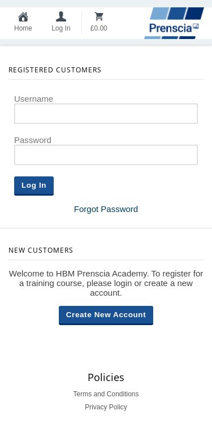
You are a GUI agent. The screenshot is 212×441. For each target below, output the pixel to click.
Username (33, 98)
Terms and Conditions (106, 394)
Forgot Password (106, 209)
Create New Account (106, 314)
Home (23, 28)
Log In (60, 28)
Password (32, 140)
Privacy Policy (106, 407)
